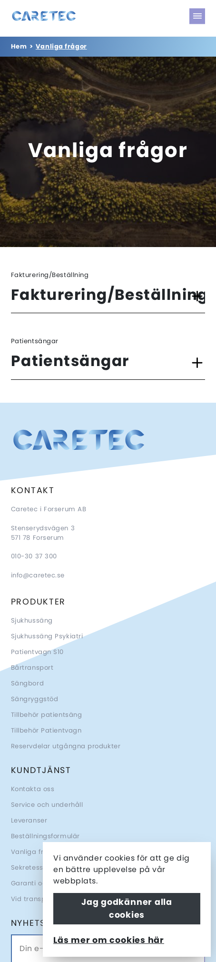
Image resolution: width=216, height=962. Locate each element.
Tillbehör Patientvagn (46, 730)
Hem (19, 46)
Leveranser (29, 820)
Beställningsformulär (45, 836)
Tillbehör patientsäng (46, 714)
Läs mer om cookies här (108, 940)
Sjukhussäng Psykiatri (47, 636)
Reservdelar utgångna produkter (66, 746)
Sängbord (27, 683)
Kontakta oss (33, 788)
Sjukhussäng (32, 620)
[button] (108, 296)
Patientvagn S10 (37, 651)
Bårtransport (32, 667)
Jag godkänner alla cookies (126, 908)
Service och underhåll (47, 804)
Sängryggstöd (35, 699)
